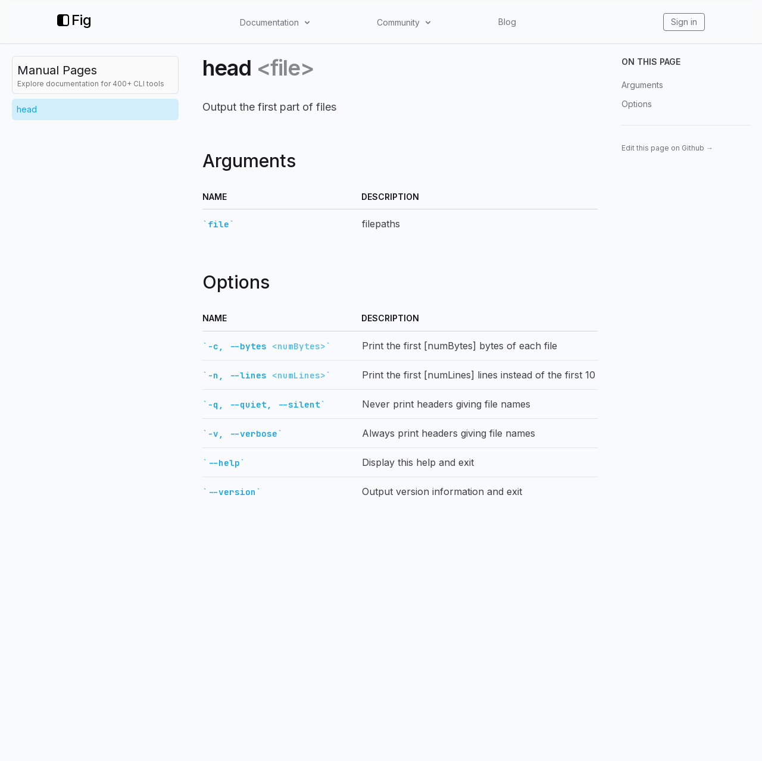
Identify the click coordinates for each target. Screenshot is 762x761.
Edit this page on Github (667, 147)
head (27, 109)
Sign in (684, 22)
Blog (507, 22)
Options (637, 104)
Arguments (642, 85)
